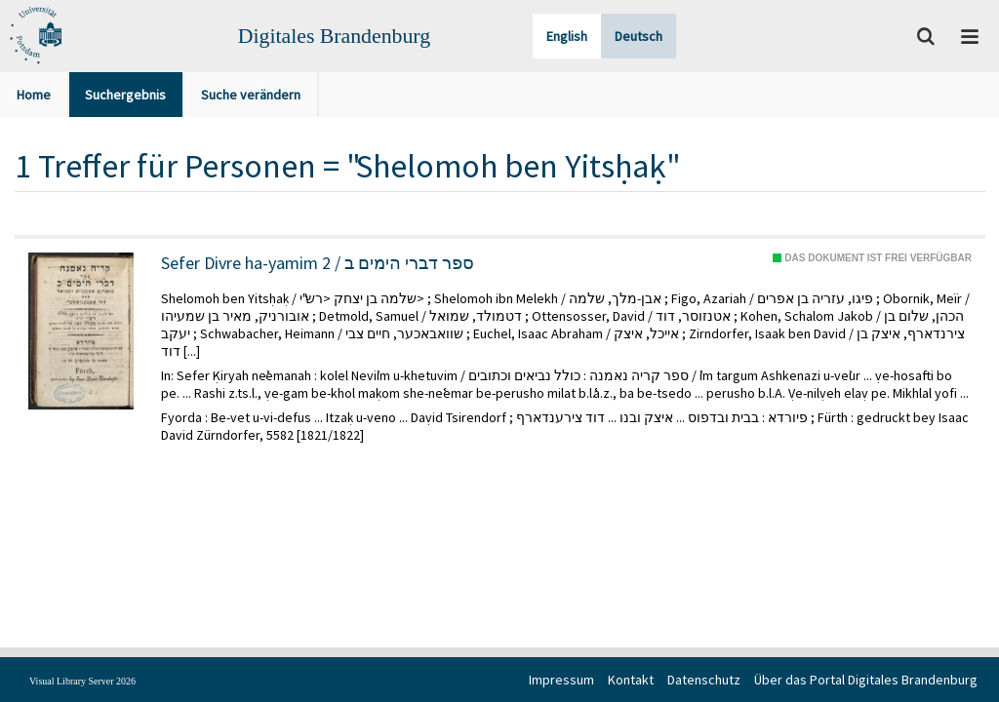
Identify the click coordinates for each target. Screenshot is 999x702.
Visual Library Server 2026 (82, 681)
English (566, 36)
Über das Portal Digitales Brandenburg (866, 679)
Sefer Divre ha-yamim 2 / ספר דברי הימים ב (317, 263)
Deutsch (638, 36)
